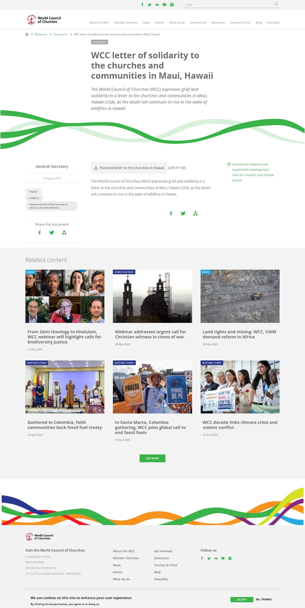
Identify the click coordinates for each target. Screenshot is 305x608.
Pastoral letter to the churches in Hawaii (132, 167)
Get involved (198, 22)
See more (152, 458)
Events (159, 22)
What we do (177, 22)
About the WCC (99, 22)
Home (26, 34)
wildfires (34, 197)
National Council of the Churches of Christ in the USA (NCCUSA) (49, 206)
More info (106, 604)
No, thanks (264, 599)
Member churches (126, 22)
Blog (259, 22)
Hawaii (33, 191)
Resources (218, 22)
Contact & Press (240, 22)
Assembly (273, 22)
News (146, 22)
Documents (60, 34)
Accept (242, 600)
